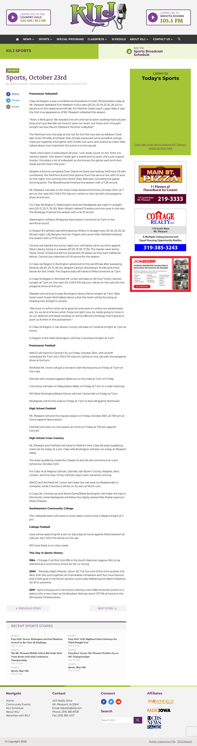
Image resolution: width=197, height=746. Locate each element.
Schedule (119, 39)
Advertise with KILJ (18, 715)
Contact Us (163, 39)
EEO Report (184, 741)
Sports (46, 39)
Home (10, 700)
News (29, 39)
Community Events (18, 704)
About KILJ (139, 39)
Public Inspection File (162, 741)
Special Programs (70, 39)
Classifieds (98, 39)
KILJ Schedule (15, 708)
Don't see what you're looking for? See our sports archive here (160, 146)
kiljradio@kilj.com (71, 708)
